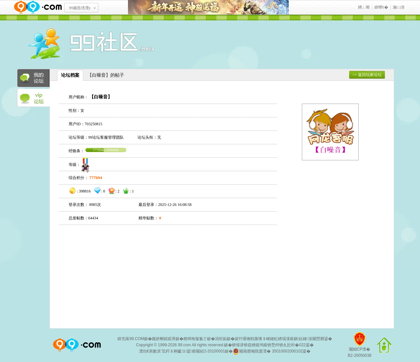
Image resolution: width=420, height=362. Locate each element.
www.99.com (37, 7)
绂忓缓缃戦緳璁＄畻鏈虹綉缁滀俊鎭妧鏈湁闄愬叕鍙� (283, 338)
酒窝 (68, 44)
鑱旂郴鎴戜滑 (164, 338)
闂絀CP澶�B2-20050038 (359, 347)
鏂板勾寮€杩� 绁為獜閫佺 (208, 7)
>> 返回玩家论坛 (367, 74)
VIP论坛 (33, 98)
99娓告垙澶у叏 (80, 10)
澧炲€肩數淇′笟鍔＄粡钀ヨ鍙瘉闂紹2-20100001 (182, 351)
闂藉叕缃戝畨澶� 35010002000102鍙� (271, 351)
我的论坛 (33, 78)
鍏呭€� (381, 7)
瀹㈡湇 (399, 7)
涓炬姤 (221, 338)
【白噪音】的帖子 (105, 75)
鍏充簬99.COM (130, 338)
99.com (184, 345)
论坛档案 (70, 75)
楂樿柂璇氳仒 (195, 338)
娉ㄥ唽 (364, 7)
